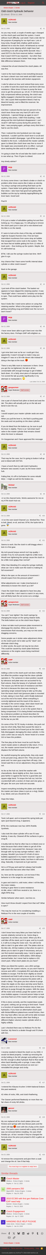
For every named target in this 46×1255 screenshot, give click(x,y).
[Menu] (3, 2)
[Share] (40, 28)
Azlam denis (10, 1224)
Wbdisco (9, 1181)
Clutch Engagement (15, 1211)
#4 (44, 284)
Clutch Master (12, 1178)
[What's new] (38, 2)
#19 (43, 1154)
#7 (44, 396)
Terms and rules (16, 1248)
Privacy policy (29, 1248)
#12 (43, 611)
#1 (44, 28)
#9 (44, 494)
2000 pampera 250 (15, 1188)
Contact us (5, 1248)
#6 (44, 348)
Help (37, 1248)
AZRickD (6, 14)
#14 (43, 814)
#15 (43, 928)
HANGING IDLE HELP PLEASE (21, 1221)
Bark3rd (9, 1204)
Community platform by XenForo (20, 1253)
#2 (44, 176)
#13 (43, 669)
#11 (43, 540)
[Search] (43, 2)
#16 (43, 1048)
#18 (43, 1117)
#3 (44, 216)
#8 (44, 454)
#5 (44, 326)
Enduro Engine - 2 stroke (21, 1181)
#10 (43, 516)
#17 (43, 1082)
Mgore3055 (10, 1191)
